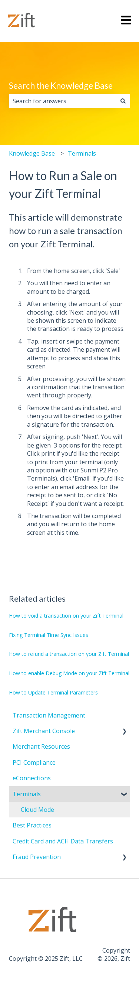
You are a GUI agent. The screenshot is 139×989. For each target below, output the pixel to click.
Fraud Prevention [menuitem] (37, 857)
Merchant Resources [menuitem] (41, 746)
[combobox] (62, 101)
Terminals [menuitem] (27, 794)
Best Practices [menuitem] (32, 825)
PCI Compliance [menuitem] (34, 762)
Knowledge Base (32, 153)
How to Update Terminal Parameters (53, 692)
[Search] (123, 101)
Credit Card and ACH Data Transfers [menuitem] (63, 841)
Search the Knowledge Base (61, 85)
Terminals (82, 153)
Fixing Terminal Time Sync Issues (48, 634)
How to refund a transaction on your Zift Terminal (69, 653)
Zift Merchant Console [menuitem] (44, 731)
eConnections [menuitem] (32, 778)
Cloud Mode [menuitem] (37, 810)
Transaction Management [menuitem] (49, 715)
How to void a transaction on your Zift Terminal (66, 615)
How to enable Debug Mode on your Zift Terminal (69, 673)
